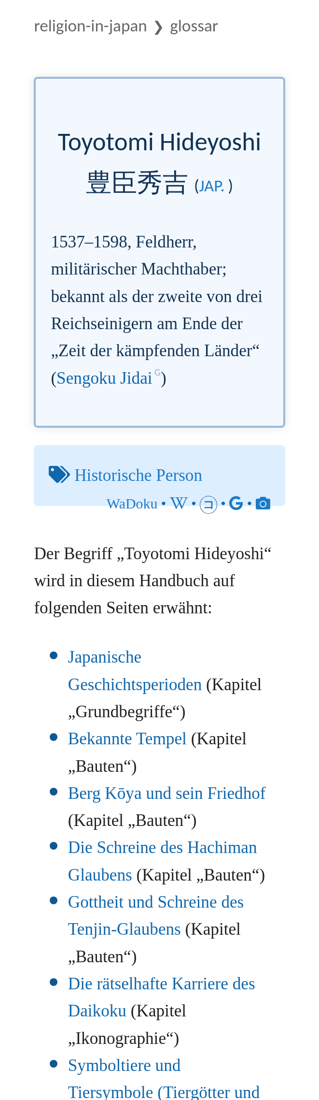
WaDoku (132, 503)
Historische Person (138, 475)
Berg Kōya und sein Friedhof (167, 793)
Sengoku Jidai (104, 378)
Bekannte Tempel (127, 738)
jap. (211, 185)
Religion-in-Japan (90, 25)
